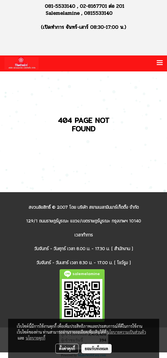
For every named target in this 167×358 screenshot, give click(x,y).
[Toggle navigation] (160, 63)
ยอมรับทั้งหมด (96, 348)
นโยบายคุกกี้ (35, 337)
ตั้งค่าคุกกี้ (67, 348)
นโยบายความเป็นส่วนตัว (126, 331)
